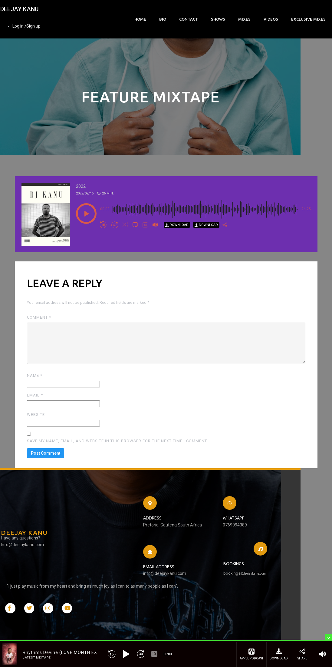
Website (36, 434)
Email (35, 414)
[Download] (177, 244)
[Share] (224, 244)
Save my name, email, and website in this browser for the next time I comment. (117, 460)
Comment (39, 337)
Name (34, 395)
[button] (86, 233)
